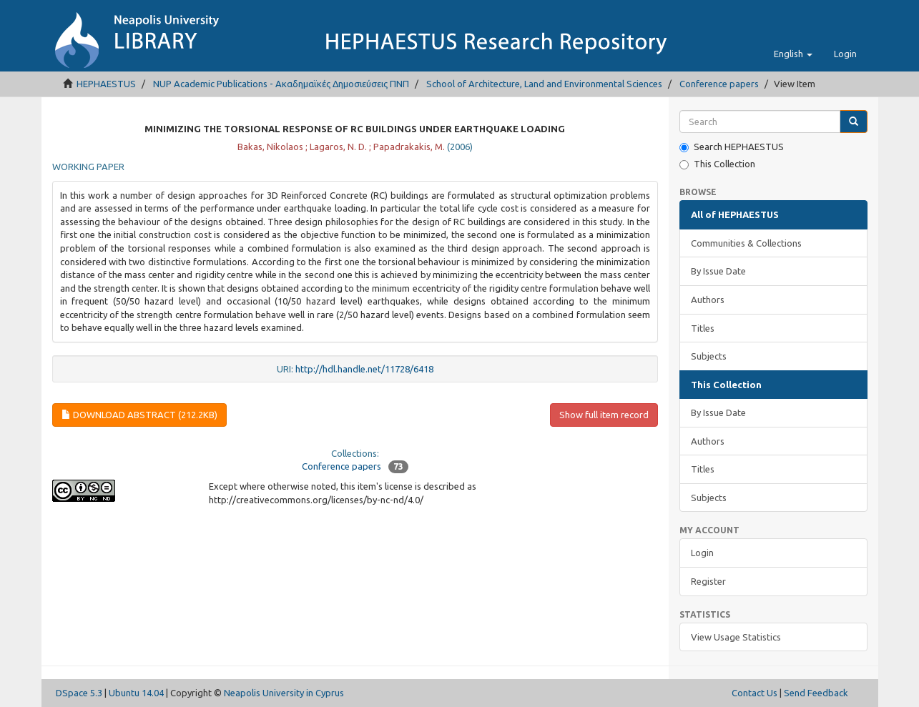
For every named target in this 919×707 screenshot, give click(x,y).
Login (702, 553)
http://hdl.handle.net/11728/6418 (364, 369)
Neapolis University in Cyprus (284, 693)
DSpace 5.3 (79, 693)
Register (708, 581)
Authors (707, 300)
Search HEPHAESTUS (731, 147)
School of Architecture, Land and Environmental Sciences (544, 84)
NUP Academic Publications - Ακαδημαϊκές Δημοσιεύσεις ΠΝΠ (281, 84)
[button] (793, 53)
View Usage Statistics (736, 637)
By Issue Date (718, 271)
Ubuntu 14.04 (136, 693)
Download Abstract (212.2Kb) (139, 415)
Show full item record (604, 415)
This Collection (717, 164)
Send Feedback (816, 693)
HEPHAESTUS (106, 84)
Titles (702, 328)
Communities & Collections (746, 243)
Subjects (709, 356)
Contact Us (754, 693)
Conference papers (719, 84)
